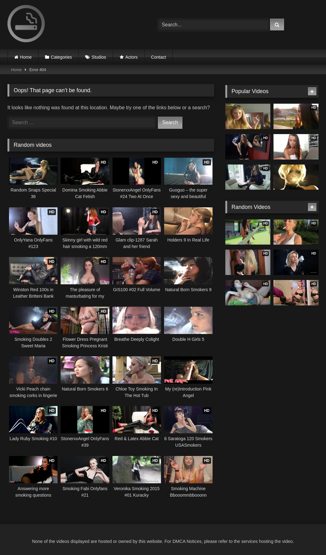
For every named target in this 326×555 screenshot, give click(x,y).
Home (26, 57)
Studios (99, 57)
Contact (158, 57)
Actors (131, 57)
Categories (61, 57)
